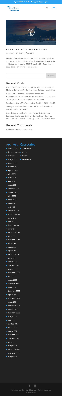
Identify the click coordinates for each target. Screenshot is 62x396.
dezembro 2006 (14, 291)
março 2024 (12, 185)
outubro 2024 (13, 167)
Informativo (29, 53)
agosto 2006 (13, 294)
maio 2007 (12, 287)
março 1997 (12, 331)
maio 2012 (12, 247)
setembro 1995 (14, 353)
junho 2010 (12, 258)
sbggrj (11, 53)
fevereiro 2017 (13, 225)
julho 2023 (12, 196)
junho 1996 (12, 342)
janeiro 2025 (12, 163)
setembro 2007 (14, 284)
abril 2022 (11, 221)
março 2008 (12, 280)
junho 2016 (12, 229)
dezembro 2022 (14, 214)
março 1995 (12, 357)
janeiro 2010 (12, 262)
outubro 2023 (13, 192)
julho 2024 (12, 174)
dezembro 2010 (14, 254)
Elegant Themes (29, 390)
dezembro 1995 (14, 349)
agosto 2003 (13, 309)
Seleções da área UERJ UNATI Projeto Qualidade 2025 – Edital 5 (30, 103)
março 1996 (12, 346)
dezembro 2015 (14, 232)
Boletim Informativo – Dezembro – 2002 (26, 49)
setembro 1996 (14, 338)
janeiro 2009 (12, 269)
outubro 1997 (13, 324)
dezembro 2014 (14, 240)
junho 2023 (12, 200)
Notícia (24, 152)
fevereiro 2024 (13, 189)
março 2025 (12, 159)
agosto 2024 (13, 170)
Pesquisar (51, 75)
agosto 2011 (13, 251)
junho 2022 (12, 218)
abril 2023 (11, 207)
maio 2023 (12, 203)
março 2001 (12, 316)
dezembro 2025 (14, 152)
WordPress (31, 393)
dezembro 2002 (14, 313)
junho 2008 (12, 276)
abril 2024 (11, 181)
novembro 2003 (14, 305)
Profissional (26, 159)
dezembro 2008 (14, 273)
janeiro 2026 (12, 148)
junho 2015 (12, 236)
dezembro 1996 (14, 335)
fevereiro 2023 (13, 210)
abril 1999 (11, 320)
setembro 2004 (14, 298)
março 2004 (12, 302)
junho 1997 (12, 327)
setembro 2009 (14, 265)
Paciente (25, 156)
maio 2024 (12, 178)
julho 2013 (12, 243)
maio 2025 (12, 156)
